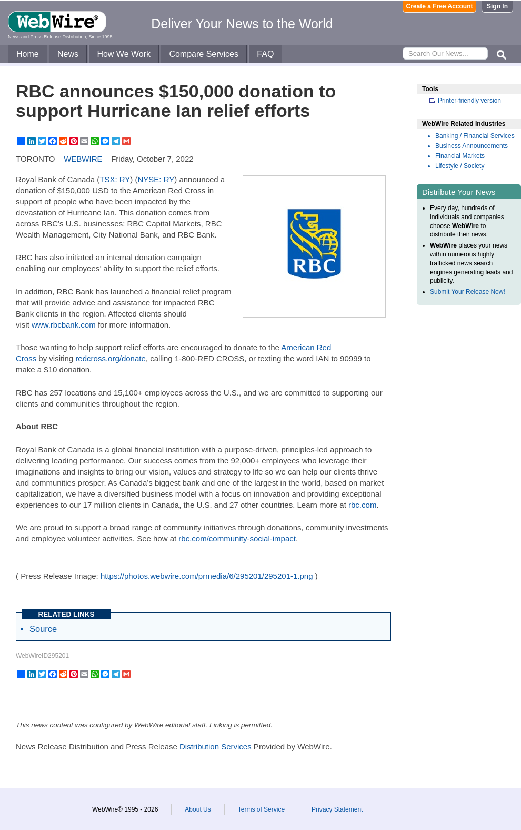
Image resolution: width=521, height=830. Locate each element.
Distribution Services (215, 746)
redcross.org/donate (110, 358)
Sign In (497, 6)
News (67, 54)
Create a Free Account (439, 6)
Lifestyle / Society (459, 166)
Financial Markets (460, 156)
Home (27, 54)
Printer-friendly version (469, 100)
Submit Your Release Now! (467, 291)
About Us (198, 809)
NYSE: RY (156, 179)
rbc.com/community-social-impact (237, 538)
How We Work (124, 54)
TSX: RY (114, 179)
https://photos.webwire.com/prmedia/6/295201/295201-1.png (207, 575)
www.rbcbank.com (64, 324)
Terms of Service (261, 809)
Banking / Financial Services (475, 136)
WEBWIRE (83, 158)
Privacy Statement (337, 809)
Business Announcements (471, 146)
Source (43, 629)
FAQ (265, 54)
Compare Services (203, 54)
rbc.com (362, 504)
